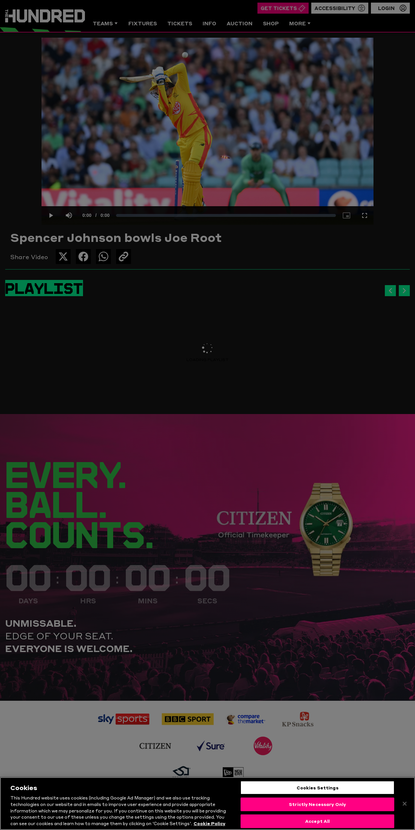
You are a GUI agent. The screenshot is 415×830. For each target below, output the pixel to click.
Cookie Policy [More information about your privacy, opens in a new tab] (209, 827)
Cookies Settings (317, 790)
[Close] (404, 807)
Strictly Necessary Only (317, 807)
